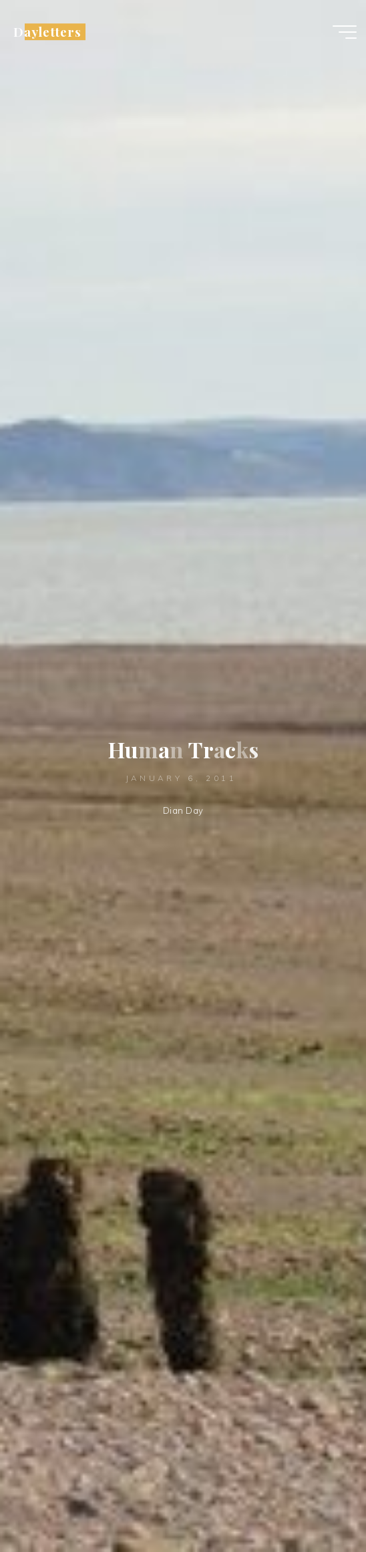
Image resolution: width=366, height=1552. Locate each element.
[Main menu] (345, 32)
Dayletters (47, 31)
